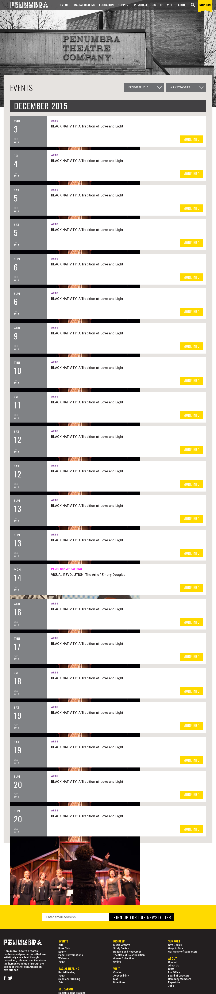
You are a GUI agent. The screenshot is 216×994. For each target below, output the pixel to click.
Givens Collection (123, 958)
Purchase (141, 5)
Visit (170, 5)
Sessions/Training (69, 979)
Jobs (171, 985)
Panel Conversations (70, 955)
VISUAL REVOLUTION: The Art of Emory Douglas (138, 574)
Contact (118, 972)
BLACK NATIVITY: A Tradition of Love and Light (137, 126)
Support (124, 5)
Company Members (179, 979)
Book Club (64, 948)
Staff (171, 968)
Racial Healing (84, 5)
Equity (62, 951)
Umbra (117, 961)
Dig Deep (157, 5)
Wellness (63, 958)
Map (115, 979)
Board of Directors (178, 975)
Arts (60, 945)
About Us (173, 965)
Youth (61, 961)
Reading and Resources (127, 951)
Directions (119, 982)
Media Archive (121, 945)
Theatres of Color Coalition (129, 955)
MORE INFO (192, 139)
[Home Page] (26, 5)
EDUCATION (106, 5)
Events (65, 5)
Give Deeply (175, 945)
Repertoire (174, 982)
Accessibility (121, 975)
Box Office (174, 972)
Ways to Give (175, 948)
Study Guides (121, 948)
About (182, 5)
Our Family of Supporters (182, 951)
